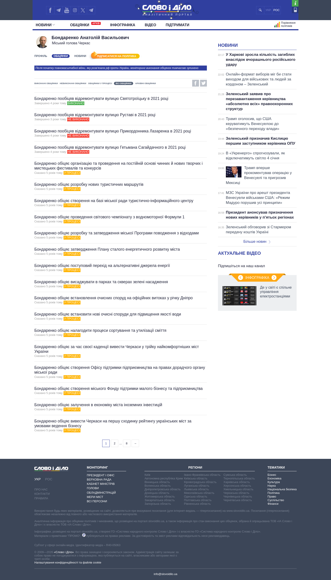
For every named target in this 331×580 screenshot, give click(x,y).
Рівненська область (197, 503)
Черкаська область (236, 493)
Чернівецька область (237, 496)
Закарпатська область (159, 500)
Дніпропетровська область (162, 489)
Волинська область (157, 485)
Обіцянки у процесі (100, 83)
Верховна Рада (99, 479)
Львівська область (196, 489)
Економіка (274, 478)
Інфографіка (122, 25)
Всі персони (97, 501)
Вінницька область (157, 482)
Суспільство (275, 500)
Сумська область (235, 474)
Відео (150, 25)
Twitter (203, 83)
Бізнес (271, 474)
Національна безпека (282, 489)
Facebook (195, 83)
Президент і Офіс (100, 475)
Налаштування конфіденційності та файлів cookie (67, 562)
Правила (41, 498)
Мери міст (95, 497)
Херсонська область (237, 485)
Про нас (41, 489)
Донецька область (156, 493)
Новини (45, 25)
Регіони (195, 467)
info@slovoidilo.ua (165, 574)
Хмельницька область (238, 489)
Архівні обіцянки (145, 83)
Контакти (42, 493)
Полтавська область (198, 500)
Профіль (40, 56)
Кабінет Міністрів (101, 484)
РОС (276, 10)
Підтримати (177, 25)
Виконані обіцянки (46, 83)
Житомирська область (159, 496)
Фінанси (272, 503)
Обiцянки (85, 24)
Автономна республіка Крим (163, 478)
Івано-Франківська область (202, 474)
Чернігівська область (237, 500)
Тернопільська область (239, 478)
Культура (273, 482)
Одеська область (195, 496)
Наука (271, 485)
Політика (273, 493)
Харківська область (236, 482)
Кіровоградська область (200, 482)
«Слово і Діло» (64, 552)
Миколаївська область (199, 493)
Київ (147, 474)
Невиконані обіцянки (73, 83)
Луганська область (196, 485)
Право (271, 496)
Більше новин (256, 241)
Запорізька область (157, 503)
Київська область (195, 478)
